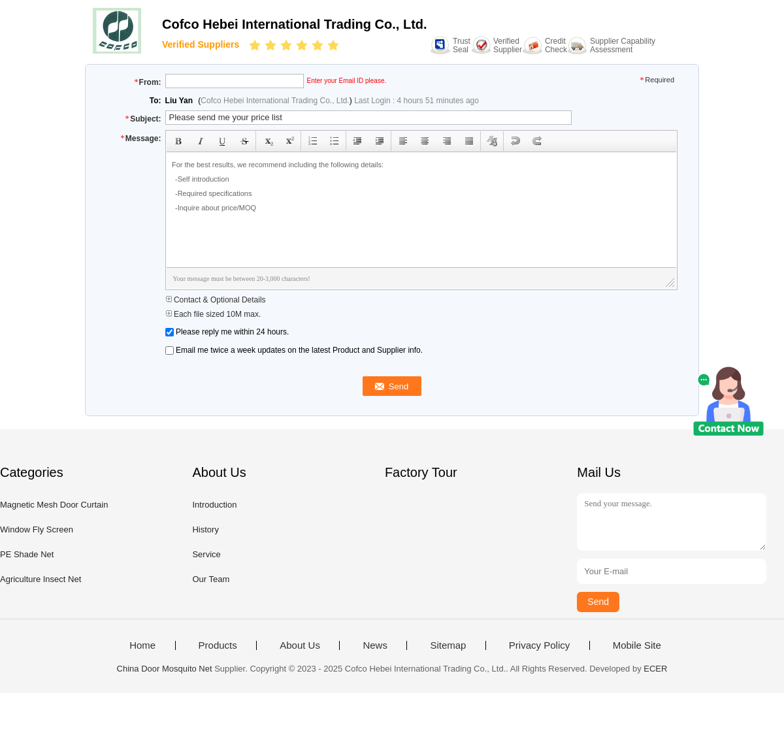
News (375, 645)
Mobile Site (637, 645)
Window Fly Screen (36, 529)
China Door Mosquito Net (164, 669)
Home (142, 645)
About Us (300, 645)
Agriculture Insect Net (40, 579)
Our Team (210, 579)
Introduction (214, 505)
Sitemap (448, 645)
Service (206, 554)
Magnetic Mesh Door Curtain (54, 505)
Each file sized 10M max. (213, 314)
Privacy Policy (539, 645)
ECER (655, 669)
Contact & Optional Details (215, 299)
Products (218, 645)
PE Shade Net (27, 554)
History (205, 529)
